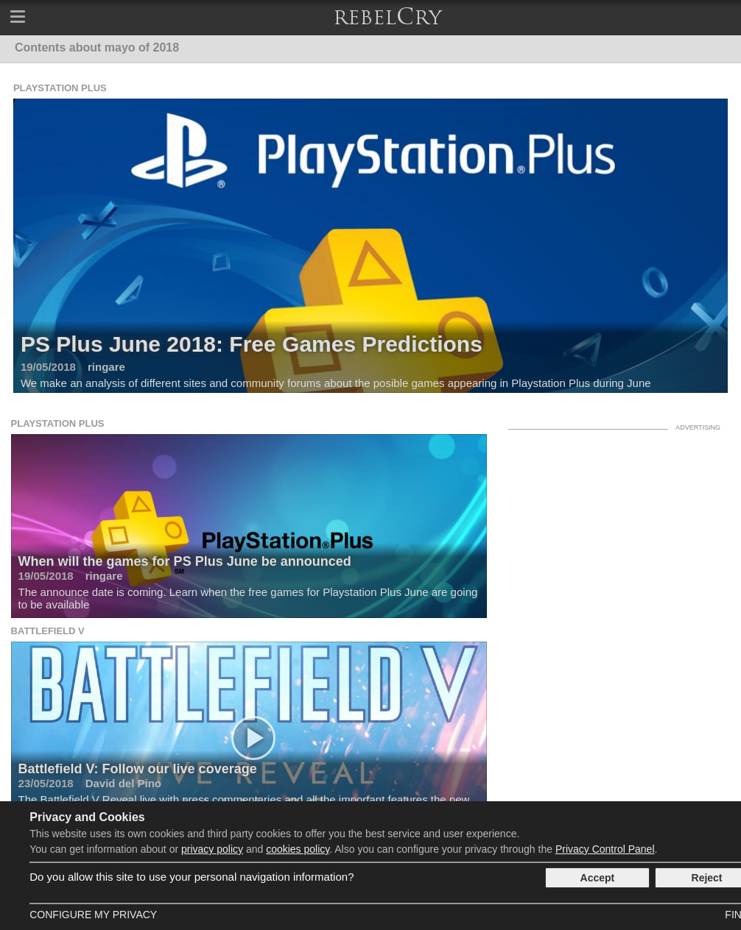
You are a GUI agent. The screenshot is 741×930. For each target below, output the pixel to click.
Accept (597, 878)
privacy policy (212, 849)
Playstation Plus (60, 87)
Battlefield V (48, 630)
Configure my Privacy (93, 914)
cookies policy (297, 849)
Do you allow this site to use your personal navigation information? (191, 876)
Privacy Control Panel (605, 849)
